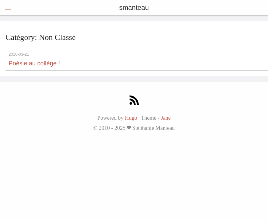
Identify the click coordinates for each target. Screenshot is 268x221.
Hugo (131, 118)
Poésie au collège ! (34, 63)
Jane (166, 118)
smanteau (134, 7)
